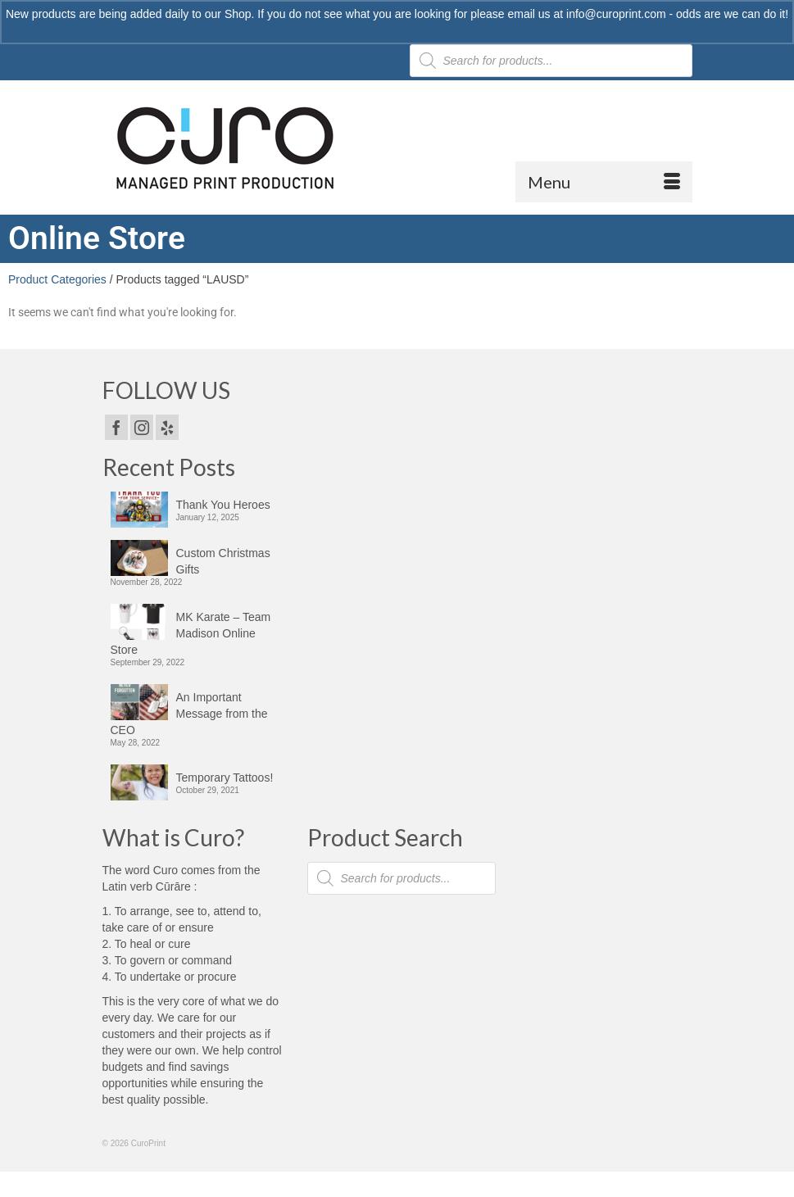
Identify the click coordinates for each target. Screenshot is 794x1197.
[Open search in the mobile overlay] (401, 878)
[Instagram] (141, 427)
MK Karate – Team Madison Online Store (191, 633)
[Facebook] (116, 427)
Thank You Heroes (223, 504)
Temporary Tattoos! (225, 777)
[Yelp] (167, 427)
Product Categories (57, 279)
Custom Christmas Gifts (223, 561)
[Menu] (603, 181)
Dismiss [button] (397, 30)
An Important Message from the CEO (189, 714)
